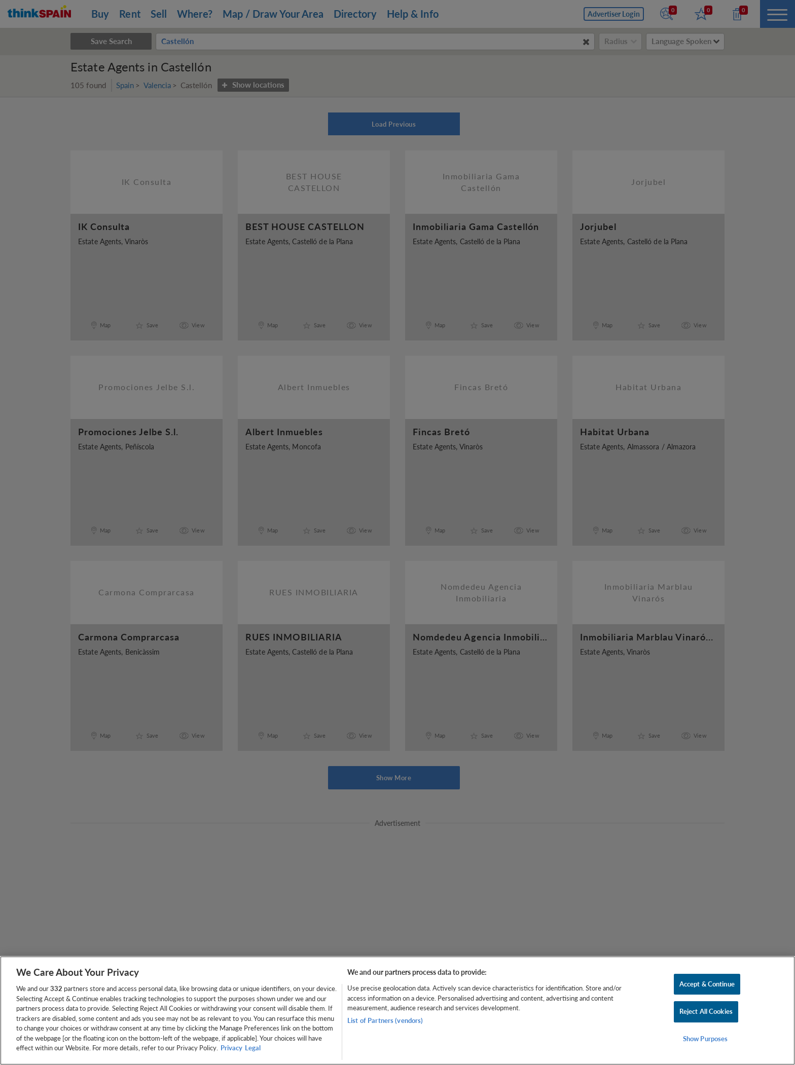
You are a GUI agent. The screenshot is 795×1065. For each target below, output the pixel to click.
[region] (397, 1010)
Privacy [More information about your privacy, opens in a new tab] (231, 1048)
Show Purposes (705, 1039)
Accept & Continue (707, 984)
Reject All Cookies (706, 1011)
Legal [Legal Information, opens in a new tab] (253, 1048)
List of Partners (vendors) (385, 1020)
